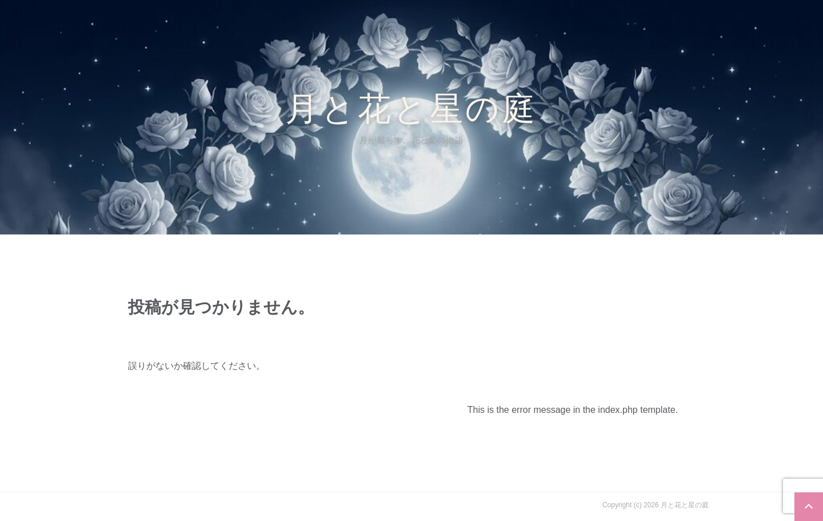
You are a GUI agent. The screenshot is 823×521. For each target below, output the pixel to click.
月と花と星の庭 (411, 108)
